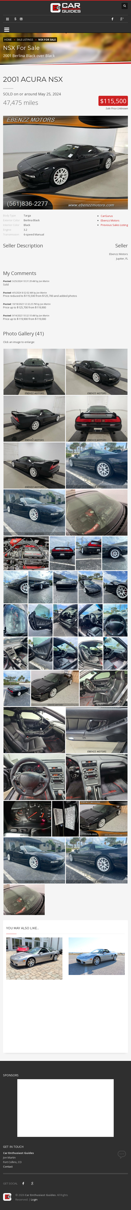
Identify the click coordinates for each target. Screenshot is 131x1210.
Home (8, 39)
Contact (8, 1166)
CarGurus (107, 216)
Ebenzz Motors (110, 220)
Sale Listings (25, 39)
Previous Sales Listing (114, 225)
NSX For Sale (47, 39)
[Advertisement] (65, 1020)
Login (34, 1199)
